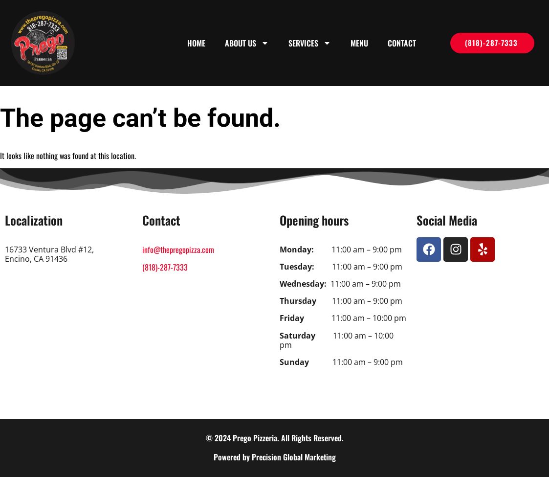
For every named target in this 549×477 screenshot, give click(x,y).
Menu (359, 43)
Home (196, 43)
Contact (402, 43)
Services (309, 43)
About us (247, 43)
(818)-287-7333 (165, 267)
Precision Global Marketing (294, 457)
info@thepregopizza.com (178, 249)
